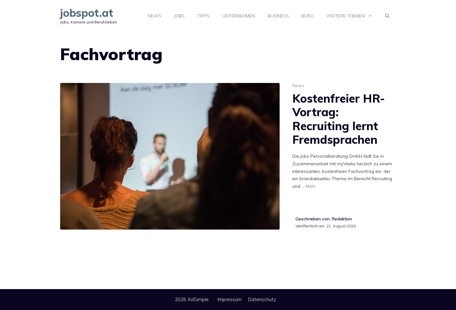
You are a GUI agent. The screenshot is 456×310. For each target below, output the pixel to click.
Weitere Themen (352, 15)
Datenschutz (262, 299)
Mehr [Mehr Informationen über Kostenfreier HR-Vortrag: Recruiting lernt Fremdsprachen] (311, 186)
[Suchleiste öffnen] (387, 15)
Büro (307, 16)
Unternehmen (238, 16)
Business (278, 16)
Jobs (179, 16)
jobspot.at (86, 13)
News (155, 16)
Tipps (203, 16)
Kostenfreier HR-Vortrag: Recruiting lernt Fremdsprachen (338, 119)
